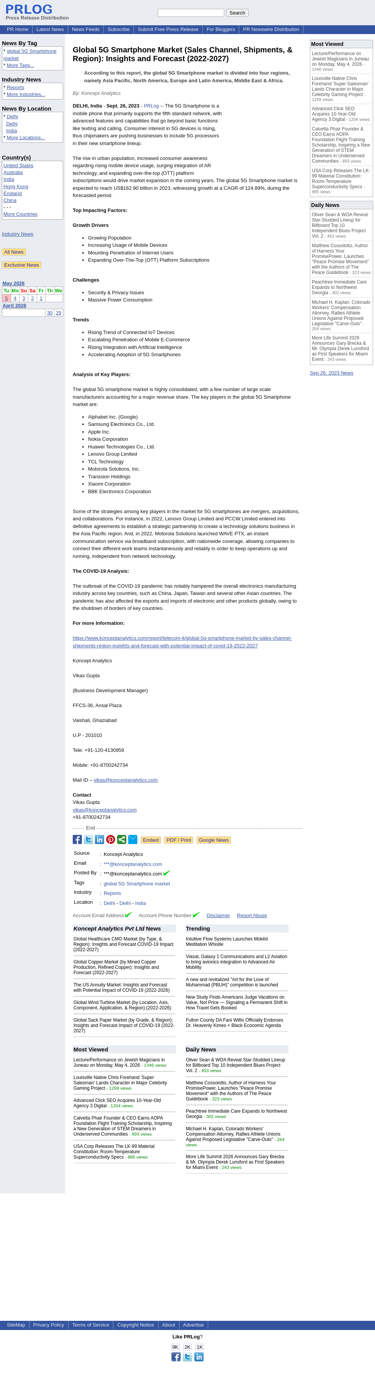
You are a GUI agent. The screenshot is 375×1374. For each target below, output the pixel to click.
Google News (214, 840)
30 (49, 313)
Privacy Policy (48, 1325)
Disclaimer (218, 915)
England (12, 193)
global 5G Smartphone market (137, 884)
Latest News (50, 29)
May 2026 (14, 283)
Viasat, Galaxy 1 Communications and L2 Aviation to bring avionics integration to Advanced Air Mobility (236, 962)
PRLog (151, 106)
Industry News (17, 234)
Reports (15, 87)
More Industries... (26, 94)
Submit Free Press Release (168, 29)
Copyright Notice (135, 1325)
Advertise (193, 1325)
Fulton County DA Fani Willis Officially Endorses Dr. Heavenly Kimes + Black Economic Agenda (235, 1022)
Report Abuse (252, 915)
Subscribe (119, 29)
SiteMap (16, 1325)
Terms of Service (90, 1325)
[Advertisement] (264, 139)
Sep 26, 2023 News (331, 373)
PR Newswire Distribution (271, 29)
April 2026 (14, 305)
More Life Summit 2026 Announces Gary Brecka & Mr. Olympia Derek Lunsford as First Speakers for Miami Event (235, 1162)
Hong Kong (15, 186)
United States (18, 165)
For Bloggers (221, 29)
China (9, 200)
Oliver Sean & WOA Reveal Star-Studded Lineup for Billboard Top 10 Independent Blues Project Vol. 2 (235, 1065)
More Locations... (26, 137)
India (11, 131)
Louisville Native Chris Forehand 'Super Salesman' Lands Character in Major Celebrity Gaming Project (120, 1083)
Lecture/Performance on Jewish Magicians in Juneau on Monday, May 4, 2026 (119, 1062)
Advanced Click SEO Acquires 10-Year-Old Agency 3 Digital (333, 114)
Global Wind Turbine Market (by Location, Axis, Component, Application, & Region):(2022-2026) (122, 1005)
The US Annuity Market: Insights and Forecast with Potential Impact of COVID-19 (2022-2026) (121, 987)
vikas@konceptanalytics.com (126, 780)
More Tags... (20, 65)
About (168, 1325)
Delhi (12, 116)
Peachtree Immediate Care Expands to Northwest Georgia (339, 287)
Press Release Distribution (37, 15)
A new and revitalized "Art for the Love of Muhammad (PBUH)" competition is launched (232, 982)
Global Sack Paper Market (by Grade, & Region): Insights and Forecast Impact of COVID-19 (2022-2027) (123, 1025)
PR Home (17, 29)
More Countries (20, 214)
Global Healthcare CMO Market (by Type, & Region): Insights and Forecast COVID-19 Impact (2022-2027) (123, 944)
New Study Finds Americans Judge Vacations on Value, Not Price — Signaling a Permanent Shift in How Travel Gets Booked (237, 1002)
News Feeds (85, 29)
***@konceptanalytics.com (133, 864)
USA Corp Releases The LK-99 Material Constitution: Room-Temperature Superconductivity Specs (114, 1152)
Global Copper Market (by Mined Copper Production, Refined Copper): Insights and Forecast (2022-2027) (116, 967)
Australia (13, 172)
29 (58, 313)
